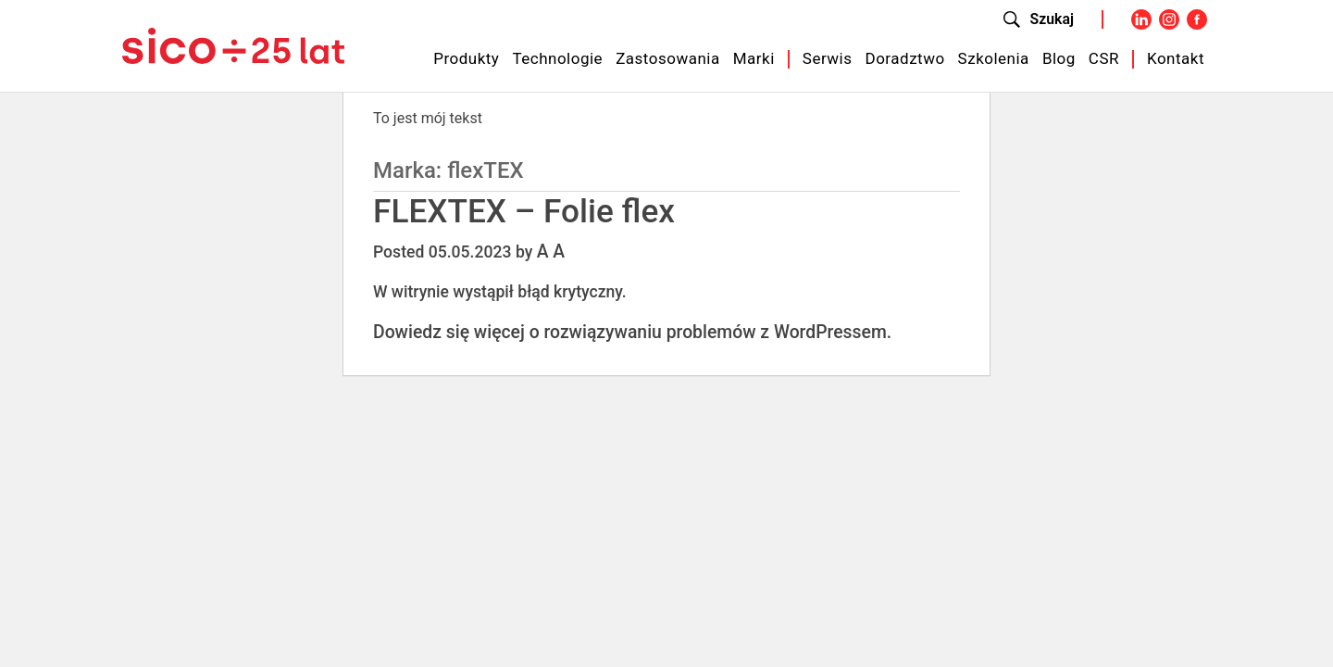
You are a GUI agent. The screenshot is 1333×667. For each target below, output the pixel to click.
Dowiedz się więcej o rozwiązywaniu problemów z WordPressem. (632, 332)
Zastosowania (668, 58)
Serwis (828, 58)
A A (551, 251)
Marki (754, 58)
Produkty (466, 58)
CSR (1104, 58)
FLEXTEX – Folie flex (524, 211)
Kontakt (1175, 58)
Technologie (557, 58)
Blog (1059, 58)
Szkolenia (993, 58)
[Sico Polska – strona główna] (233, 44)
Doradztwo (905, 58)
